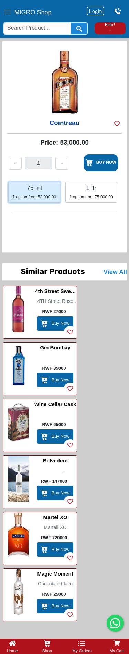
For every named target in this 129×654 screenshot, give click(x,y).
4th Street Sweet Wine (55, 292)
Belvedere (55, 461)
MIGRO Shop (33, 12)
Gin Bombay (55, 347)
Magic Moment (55, 574)
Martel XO (55, 517)
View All (115, 272)
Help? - (110, 27)
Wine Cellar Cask (55, 404)
